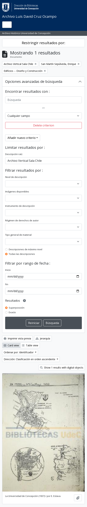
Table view (30, 345)
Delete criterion (43, 125)
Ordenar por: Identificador (19, 352)
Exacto (12, 312)
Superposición (16, 307)
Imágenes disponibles (17, 191)
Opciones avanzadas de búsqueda (33, 81)
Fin (6, 284)
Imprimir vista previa (17, 338)
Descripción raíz (13, 154)
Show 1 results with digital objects (61, 367)
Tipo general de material (18, 234)
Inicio (8, 269)
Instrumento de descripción (20, 205)
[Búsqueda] (43, 99)
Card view (11, 345)
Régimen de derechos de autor (22, 220)
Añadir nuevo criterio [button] (21, 138)
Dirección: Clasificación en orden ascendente (30, 359)
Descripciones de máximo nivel (25, 249)
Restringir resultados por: (43, 42)
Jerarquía (43, 338)
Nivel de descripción (16, 177)
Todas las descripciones (22, 254)
